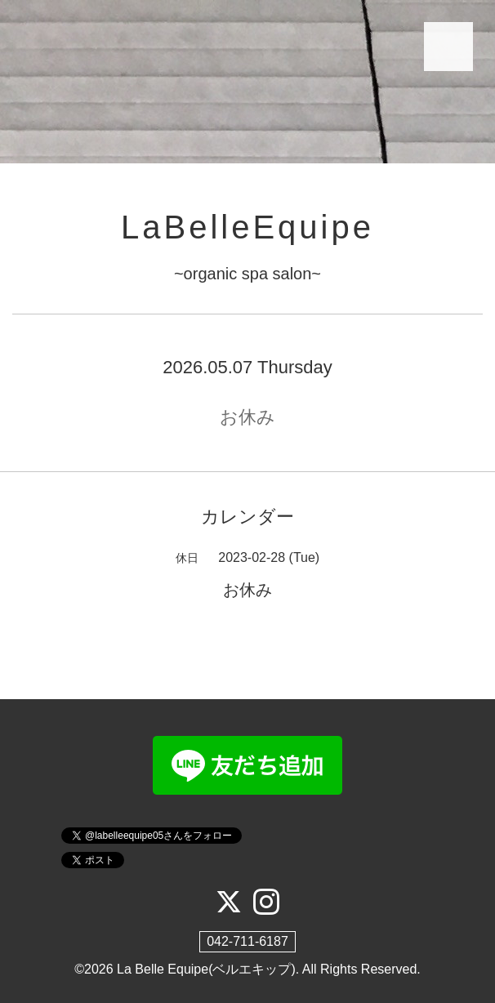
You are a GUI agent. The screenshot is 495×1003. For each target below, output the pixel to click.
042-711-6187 (247, 941)
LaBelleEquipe (247, 227)
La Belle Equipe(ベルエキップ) (206, 969)
